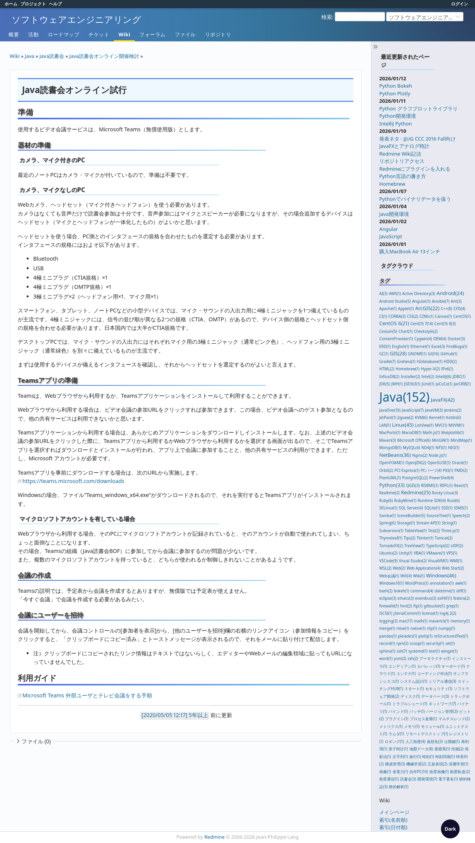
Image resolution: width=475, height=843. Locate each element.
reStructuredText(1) (451, 636)
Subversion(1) (391, 530)
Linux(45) (403, 424)
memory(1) (460, 621)
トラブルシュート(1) (409, 703)
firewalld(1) (389, 606)
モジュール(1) (432, 726)
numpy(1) (446, 628)
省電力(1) (400, 771)
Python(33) (392, 485)
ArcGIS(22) (427, 308)
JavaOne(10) (389, 410)
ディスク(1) (410, 696)
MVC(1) (441, 425)
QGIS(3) (413, 485)
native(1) (418, 628)
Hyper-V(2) (430, 368)
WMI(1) (456, 560)
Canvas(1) (443, 316)
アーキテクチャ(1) (434, 658)
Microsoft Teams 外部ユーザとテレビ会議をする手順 (87, 695)
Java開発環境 (394, 213)
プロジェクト (33, 4)
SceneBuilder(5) (411, 515)
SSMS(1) (461, 508)
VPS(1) (451, 553)
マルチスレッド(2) (454, 718)
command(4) (422, 591)
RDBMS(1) (429, 485)
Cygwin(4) (423, 338)
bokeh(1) (401, 591)
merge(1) (387, 628)
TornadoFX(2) (391, 545)
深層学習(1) (458, 764)
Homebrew (392, 183)
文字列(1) (400, 756)
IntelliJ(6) (443, 376)
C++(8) (446, 308)
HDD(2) (450, 361)
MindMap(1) (461, 440)
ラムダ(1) (396, 733)
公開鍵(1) (452, 741)
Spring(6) (387, 523)
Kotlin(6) (453, 417)
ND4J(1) (427, 447)
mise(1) (403, 628)
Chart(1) (405, 331)
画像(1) (385, 771)
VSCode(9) (388, 560)
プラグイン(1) (396, 718)
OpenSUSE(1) (439, 462)
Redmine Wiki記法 (400, 153)
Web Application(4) (424, 568)
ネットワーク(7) (442, 703)
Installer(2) (410, 376)
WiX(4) (406, 575)
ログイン (459, 4)
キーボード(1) (453, 666)
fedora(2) (461, 598)
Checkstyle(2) (426, 331)
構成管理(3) (395, 764)
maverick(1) (439, 621)
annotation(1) (442, 583)
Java (29, 56)
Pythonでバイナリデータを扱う (415, 198)
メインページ (394, 812)
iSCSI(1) (385, 613)
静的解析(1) (398, 786)
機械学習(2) (416, 764)
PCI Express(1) (406, 470)
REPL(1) (446, 485)
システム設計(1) (413, 681)
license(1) (430, 613)
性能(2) (457, 748)
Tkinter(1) (425, 538)
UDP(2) (457, 545)
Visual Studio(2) (413, 560)
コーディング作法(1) (434, 673)
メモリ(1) (411, 726)
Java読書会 (51, 56)
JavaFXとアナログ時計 (404, 145)
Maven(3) (387, 440)
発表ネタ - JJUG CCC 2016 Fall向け (417, 138)
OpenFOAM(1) (391, 462)
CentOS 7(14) (422, 323)
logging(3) (388, 621)
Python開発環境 (397, 115)
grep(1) (452, 606)
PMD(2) (460, 470)
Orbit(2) (386, 470)
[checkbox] (450, 828)
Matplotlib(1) (452, 432)
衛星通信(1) (389, 779)
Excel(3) (438, 346)
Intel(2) (427, 376)
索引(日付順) (393, 827)
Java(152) (404, 396)
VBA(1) (419, 553)
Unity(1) (405, 553)
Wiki (124, 34)
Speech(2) (461, 515)
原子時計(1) (398, 748)
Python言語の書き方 (402, 176)
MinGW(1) (440, 440)
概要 (13, 34)
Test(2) (433, 530)
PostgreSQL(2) (415, 477)
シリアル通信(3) (442, 681)
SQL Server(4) (411, 508)
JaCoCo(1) (444, 384)
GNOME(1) (417, 353)
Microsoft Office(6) (414, 440)
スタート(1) (414, 688)
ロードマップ (63, 34)
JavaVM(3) (434, 410)
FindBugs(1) (456, 346)
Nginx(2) (419, 455)
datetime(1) (444, 591)
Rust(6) (453, 500)
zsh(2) (412, 658)
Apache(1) (388, 308)
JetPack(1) (387, 417)
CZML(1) (426, 316)
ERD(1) (385, 346)
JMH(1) (397, 384)
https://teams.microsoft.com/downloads (73, 481)
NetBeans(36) (395, 454)
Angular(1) (421, 301)
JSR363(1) (412, 384)
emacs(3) (405, 598)
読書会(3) (408, 779)
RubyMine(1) (405, 500)
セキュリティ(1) (438, 688)
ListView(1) (424, 425)
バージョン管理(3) (442, 711)
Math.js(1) (431, 432)
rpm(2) (402, 643)
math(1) (421, 621)
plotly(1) (425, 636)
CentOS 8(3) (445, 323)
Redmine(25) (416, 492)
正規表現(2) (438, 764)
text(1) (434, 651)
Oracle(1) (460, 462)
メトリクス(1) (390, 726)
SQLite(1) (432, 508)
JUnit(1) (428, 384)
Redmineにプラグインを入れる (414, 168)
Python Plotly (394, 93)
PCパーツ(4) (431, 470)
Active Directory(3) (418, 293)
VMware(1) (435, 553)
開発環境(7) (427, 779)
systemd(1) (418, 651)
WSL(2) (385, 568)
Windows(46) (441, 575)
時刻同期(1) (445, 756)
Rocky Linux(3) (445, 492)
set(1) (450, 643)
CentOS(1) (461, 316)
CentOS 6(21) (394, 323)
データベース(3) (435, 696)
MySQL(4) (411, 447)
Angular (388, 229)
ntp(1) (432, 628)
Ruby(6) (386, 500)
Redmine (214, 837)
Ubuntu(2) (388, 553)
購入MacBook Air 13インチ (409, 251)
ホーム (11, 4)
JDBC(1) (459, 376)
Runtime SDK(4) (431, 500)
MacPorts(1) (389, 432)
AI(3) (383, 293)
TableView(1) (416, 530)
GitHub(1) (449, 353)
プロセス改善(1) (423, 718)
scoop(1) (417, 643)
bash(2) (385, 591)
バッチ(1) (417, 711)
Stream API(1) (428, 523)
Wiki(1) (419, 575)
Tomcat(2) (444, 538)
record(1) (387, 643)
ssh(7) (402, 651)
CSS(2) (412, 316)
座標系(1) (442, 748)
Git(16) (433, 353)
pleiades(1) (407, 636)
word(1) (385, 658)
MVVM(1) (456, 425)
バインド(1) (398, 711)
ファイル (185, 34)
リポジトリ (218, 34)
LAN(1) (385, 425)
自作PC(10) (418, 771)
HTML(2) (386, 368)
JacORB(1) (462, 384)
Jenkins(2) (452, 410)
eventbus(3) (425, 598)
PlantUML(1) (390, 477)
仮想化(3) (435, 741)
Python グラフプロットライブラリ (418, 108)
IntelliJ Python (395, 123)
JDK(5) (384, 384)
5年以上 (198, 715)
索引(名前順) (393, 819)
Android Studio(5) (395, 301)
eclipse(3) (387, 598)
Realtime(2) (389, 492)
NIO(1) (453, 447)
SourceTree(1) (439, 515)
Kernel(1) (437, 417)
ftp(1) (417, 606)
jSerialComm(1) (407, 613)
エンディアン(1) (402, 666)
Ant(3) (456, 301)
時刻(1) (428, 756)
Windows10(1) (391, 583)
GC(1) (383, 353)
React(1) (461, 485)
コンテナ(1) (406, 673)
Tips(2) (410, 538)
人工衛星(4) (415, 741)
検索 (326, 16)
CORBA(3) (397, 316)
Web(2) (399, 568)
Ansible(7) (440, 301)
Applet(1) (406, 308)
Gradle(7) (387, 361)
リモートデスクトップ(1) (426, 733)
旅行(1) (415, 756)
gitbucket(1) (434, 606)
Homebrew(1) (407, 368)
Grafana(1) (406, 361)
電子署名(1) (448, 779)
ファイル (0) (33, 741)
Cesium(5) (388, 331)
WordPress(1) (417, 583)
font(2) (406, 606)
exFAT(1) (445, 598)
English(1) (400, 346)
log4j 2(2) (448, 613)
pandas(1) (388, 636)
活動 (33, 34)
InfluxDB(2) (389, 376)
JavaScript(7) (413, 410)
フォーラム (152, 34)
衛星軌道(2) (460, 771)
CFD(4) (459, 308)
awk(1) (460, 583)
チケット (98, 34)
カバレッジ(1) (428, 666)
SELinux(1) (388, 508)
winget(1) (449, 651)
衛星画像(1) (439, 771)
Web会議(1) (389, 575)
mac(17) (405, 621)
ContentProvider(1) (396, 338)
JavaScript (390, 236)
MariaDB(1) (411, 432)
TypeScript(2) (438, 545)
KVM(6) (421, 417)
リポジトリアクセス (401, 161)
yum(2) (400, 658)
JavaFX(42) (443, 399)
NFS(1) (441, 447)
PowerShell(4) (441, 477)
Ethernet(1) (420, 346)
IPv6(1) (447, 368)
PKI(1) (448, 470)
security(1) (435, 643)
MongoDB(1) (390, 447)
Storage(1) (406, 523)
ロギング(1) (394, 741)
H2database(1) (430, 361)
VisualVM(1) (438, 560)
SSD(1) (447, 508)
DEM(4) (439, 338)
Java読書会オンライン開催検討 (104, 56)
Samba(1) (387, 515)
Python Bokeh (395, 85)
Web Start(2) (453, 568)
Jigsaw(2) (406, 417)
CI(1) (383, 316)
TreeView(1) (414, 545)
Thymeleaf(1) (390, 538)
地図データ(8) (421, 748)
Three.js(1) (450, 530)
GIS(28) (398, 353)
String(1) (449, 523)
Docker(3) (456, 338)
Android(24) (450, 293)
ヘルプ (55, 4)
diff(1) (461, 591)
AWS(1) (395, 293)
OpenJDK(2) (415, 462)
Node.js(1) (437, 455)
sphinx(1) (387, 651)
